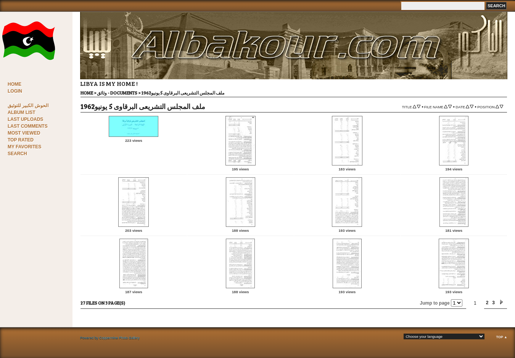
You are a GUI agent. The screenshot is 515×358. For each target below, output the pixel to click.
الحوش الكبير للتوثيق (28, 105)
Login (15, 91)
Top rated (21, 140)
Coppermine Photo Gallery (119, 338)
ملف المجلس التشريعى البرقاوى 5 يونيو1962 (182, 93)
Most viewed (24, 133)
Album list (21, 112)
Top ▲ (501, 337)
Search (17, 153)
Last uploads (25, 119)
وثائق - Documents (117, 93)
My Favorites (24, 146)
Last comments (28, 126)
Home (14, 84)
